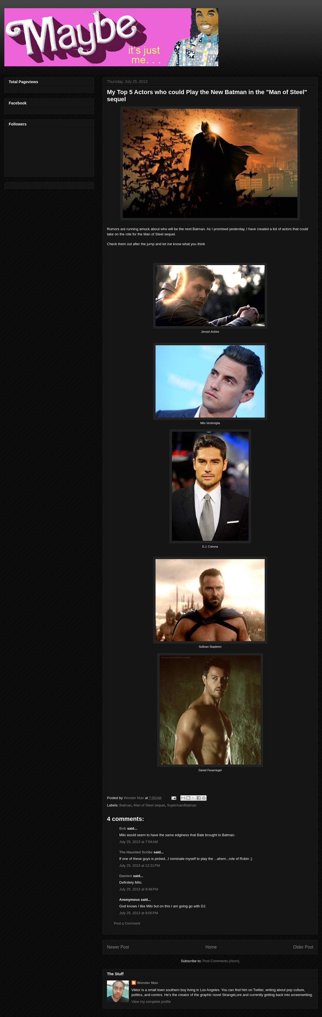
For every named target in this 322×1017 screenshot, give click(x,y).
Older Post (303, 947)
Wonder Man (147, 983)
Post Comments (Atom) (220, 961)
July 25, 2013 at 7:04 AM (138, 842)
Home (211, 947)
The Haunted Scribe (136, 852)
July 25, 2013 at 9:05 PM (138, 913)
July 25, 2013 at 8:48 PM (138, 889)
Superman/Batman (181, 805)
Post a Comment (127, 923)
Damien (125, 876)
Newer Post (118, 947)
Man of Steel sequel (149, 805)
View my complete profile (151, 1002)
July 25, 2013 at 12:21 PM (139, 865)
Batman (126, 805)
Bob (122, 828)
